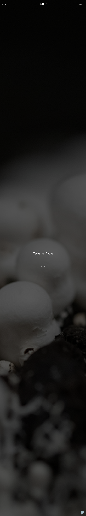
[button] (81, 4)
